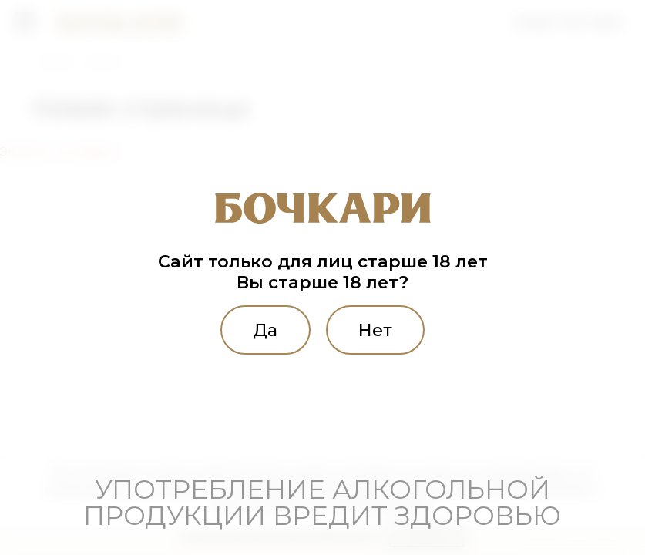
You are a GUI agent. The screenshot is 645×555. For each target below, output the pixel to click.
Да (265, 330)
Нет (375, 330)
